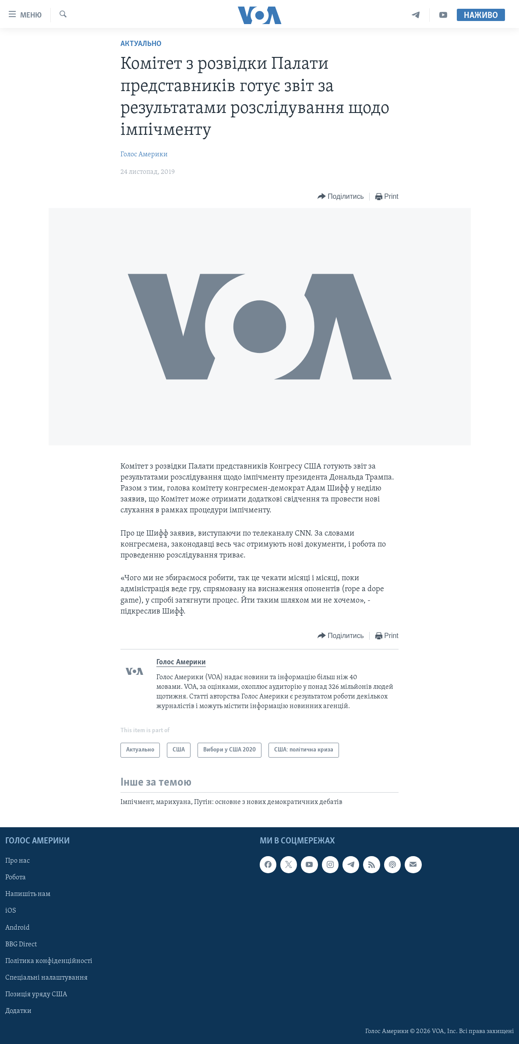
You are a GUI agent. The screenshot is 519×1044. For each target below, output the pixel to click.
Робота (15, 877)
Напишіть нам (27, 894)
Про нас (17, 860)
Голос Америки (144, 154)
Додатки (18, 1011)
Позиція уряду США (36, 994)
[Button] (341, 197)
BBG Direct (21, 944)
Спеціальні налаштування (46, 977)
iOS (10, 910)
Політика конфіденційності (48, 960)
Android (17, 927)
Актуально (141, 44)
